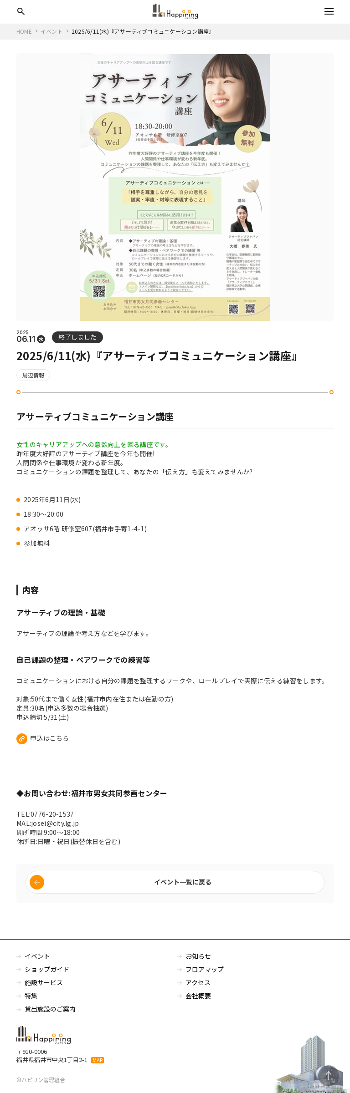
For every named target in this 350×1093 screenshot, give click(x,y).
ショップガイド (47, 974)
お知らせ (198, 961)
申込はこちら (49, 742)
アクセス (198, 987)
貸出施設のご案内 (50, 1013)
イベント (37, 961)
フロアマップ (204, 974)
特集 (31, 1000)
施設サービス (44, 987)
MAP (97, 1065)
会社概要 (198, 1000)
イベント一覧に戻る (182, 886)
